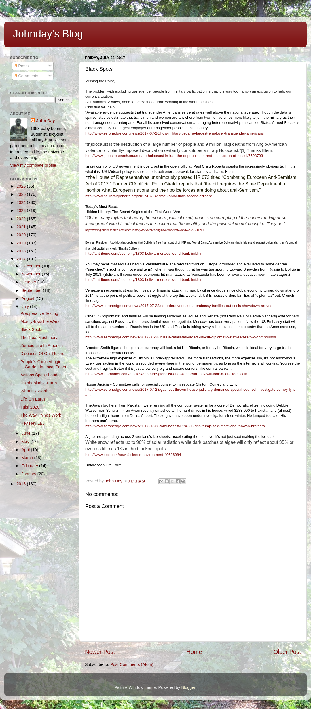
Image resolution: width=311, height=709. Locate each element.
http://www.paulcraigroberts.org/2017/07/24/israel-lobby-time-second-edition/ (148, 196)
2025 (21, 194)
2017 (21, 259)
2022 (21, 218)
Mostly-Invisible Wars (39, 321)
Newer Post (100, 652)
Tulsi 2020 (29, 407)
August (29, 298)
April (26, 449)
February (30, 465)
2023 (21, 210)
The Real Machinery (39, 337)
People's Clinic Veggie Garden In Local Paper (43, 364)
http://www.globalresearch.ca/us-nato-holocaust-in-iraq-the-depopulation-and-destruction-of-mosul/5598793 (174, 156)
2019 (21, 243)
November (32, 274)
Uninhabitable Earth (38, 383)
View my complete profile (33, 165)
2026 (21, 186)
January (29, 474)
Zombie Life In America (41, 345)
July (26, 306)
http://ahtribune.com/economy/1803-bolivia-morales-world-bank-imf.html (144, 253)
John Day (45, 120)
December (32, 266)
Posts (21, 66)
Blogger (188, 687)
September (32, 290)
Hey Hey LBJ (32, 423)
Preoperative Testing (39, 313)
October (29, 282)
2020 (21, 235)
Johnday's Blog (48, 34)
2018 (21, 251)
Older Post (287, 652)
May (26, 441)
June (27, 433)
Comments (26, 76)
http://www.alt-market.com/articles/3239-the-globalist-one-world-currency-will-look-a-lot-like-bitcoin (166, 374)
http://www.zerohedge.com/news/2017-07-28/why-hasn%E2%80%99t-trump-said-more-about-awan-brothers (175, 426)
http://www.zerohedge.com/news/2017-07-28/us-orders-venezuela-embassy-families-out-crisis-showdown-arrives (178, 306)
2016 (21, 484)
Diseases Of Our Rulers (42, 353)
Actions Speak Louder (40, 375)
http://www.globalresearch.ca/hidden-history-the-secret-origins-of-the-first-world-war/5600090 (144, 230)
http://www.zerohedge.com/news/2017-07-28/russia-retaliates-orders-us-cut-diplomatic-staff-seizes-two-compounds (180, 337)
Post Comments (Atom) (131, 664)
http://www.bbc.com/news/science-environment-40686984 (133, 455)
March (28, 457)
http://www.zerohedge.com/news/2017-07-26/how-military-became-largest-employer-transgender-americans (174, 133)
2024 (21, 202)
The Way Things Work (40, 415)
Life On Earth (32, 399)
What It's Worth (34, 391)
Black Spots (31, 329)
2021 (21, 227)
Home (194, 652)
